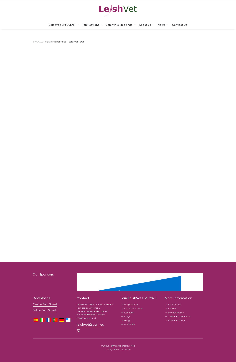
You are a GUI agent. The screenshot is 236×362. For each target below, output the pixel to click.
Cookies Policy (176, 320)
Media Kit (129, 324)
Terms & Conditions (179, 316)
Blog (127, 320)
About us (146, 25)
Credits (172, 308)
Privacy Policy (176, 312)
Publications (92, 25)
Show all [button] (38, 42)
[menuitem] (64, 25)
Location (129, 312)
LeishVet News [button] (77, 42)
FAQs (127, 316)
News (163, 25)
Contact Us (179, 25)
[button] (45, 304)
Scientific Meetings (120, 25)
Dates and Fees (133, 308)
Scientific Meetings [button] (55, 42)
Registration (131, 304)
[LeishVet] (118, 10)
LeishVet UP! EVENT (64, 25)
